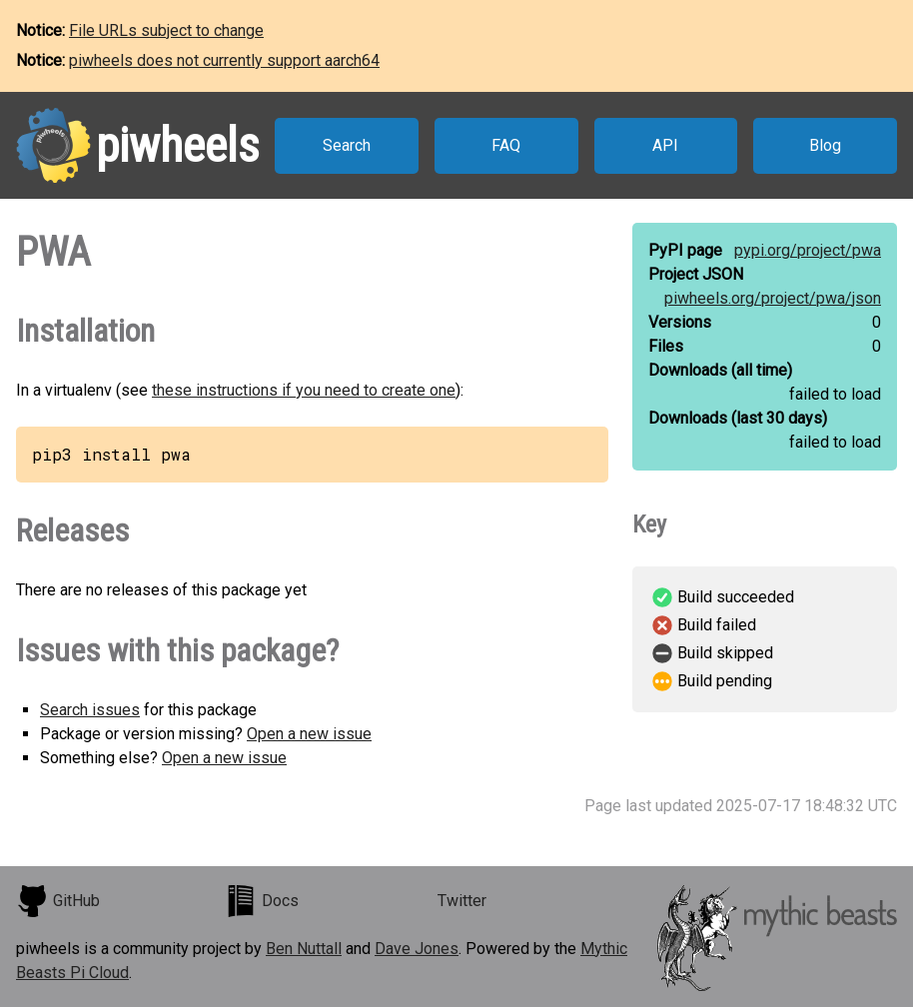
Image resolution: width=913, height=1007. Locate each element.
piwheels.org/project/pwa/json (772, 298)
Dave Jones (416, 948)
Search (347, 145)
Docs (262, 901)
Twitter (462, 900)
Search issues (90, 709)
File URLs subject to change (166, 30)
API (665, 145)
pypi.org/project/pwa (807, 250)
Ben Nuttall (304, 948)
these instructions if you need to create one (304, 390)
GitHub (58, 901)
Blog (825, 145)
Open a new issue (309, 733)
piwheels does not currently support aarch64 (224, 60)
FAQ (505, 145)
